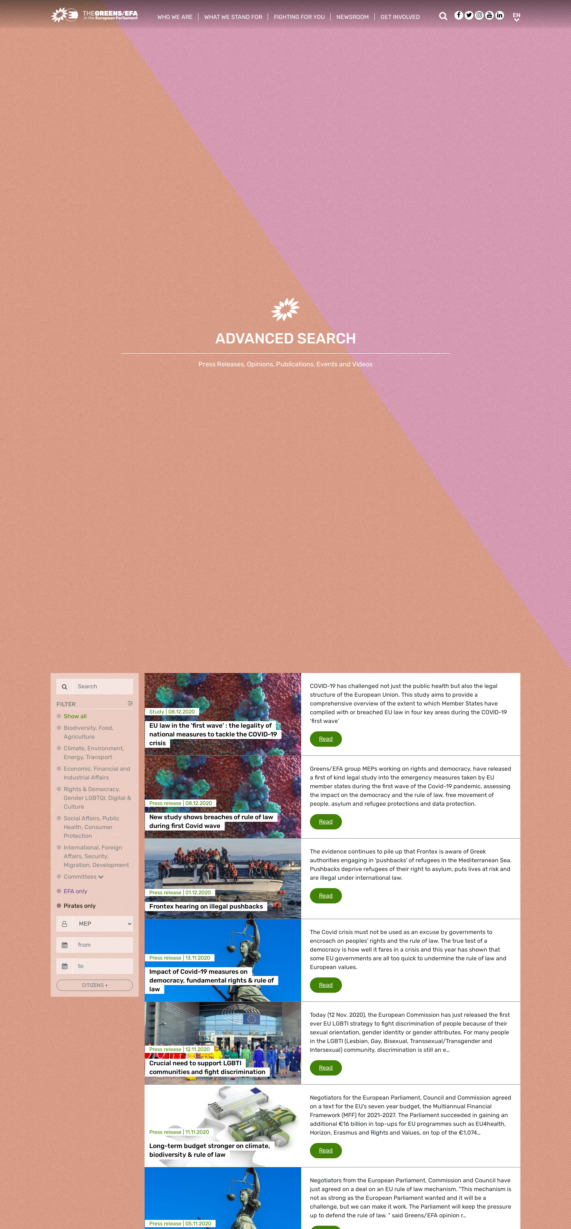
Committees (84, 876)
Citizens (93, 985)
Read (330, 738)
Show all (75, 716)
